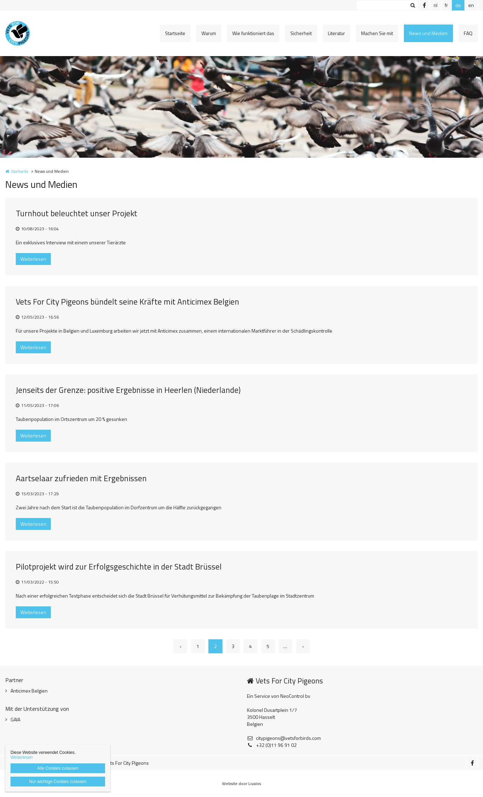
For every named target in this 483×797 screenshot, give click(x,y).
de (458, 5)
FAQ (468, 33)
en (471, 5)
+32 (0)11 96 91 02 (272, 745)
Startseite (175, 33)
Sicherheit (301, 33)
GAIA (15, 719)
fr (446, 5)
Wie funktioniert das (253, 33)
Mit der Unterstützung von (37, 709)
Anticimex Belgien (29, 690)
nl (435, 5)
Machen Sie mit (377, 33)
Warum (208, 33)
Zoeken (412, 5)
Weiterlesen (33, 259)
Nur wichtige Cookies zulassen (57, 781)
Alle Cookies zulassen (57, 768)
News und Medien (428, 33)
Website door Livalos (241, 783)
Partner (14, 680)
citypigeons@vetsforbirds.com (284, 738)
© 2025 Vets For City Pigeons (118, 763)
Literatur (336, 33)
